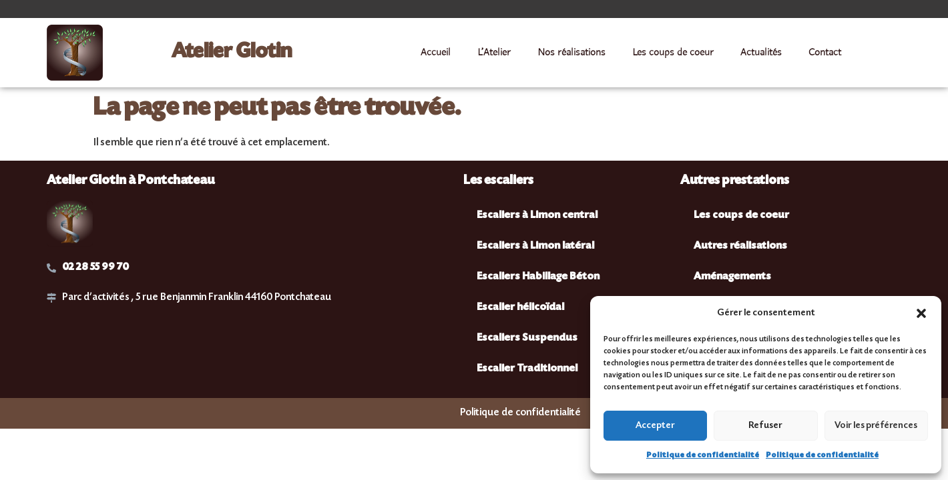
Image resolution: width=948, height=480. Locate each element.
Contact (824, 52)
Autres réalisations (740, 246)
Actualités (761, 52)
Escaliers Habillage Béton (538, 277)
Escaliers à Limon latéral (535, 246)
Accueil (436, 52)
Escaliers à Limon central (537, 216)
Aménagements (732, 277)
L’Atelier (494, 52)
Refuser (765, 426)
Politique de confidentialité (702, 455)
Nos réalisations (571, 52)
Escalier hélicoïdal (520, 308)
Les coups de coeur (673, 52)
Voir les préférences (876, 426)
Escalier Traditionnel (527, 369)
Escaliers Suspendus (527, 338)
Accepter (655, 426)
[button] (921, 313)
